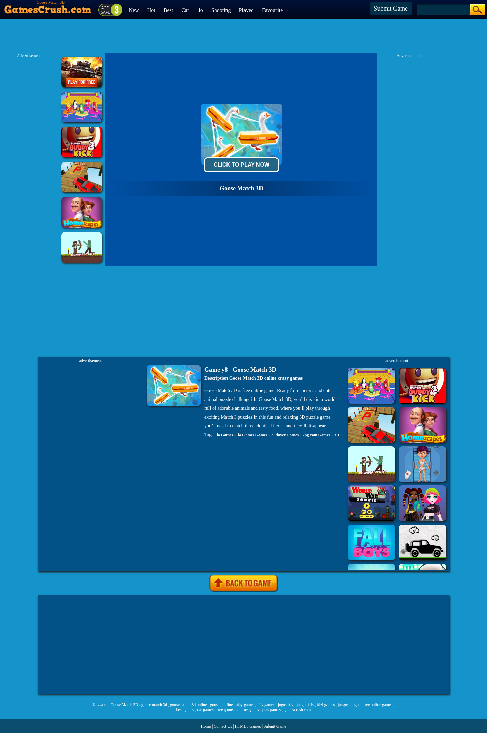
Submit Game (391, 8)
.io (200, 10)
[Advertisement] (243, 644)
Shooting (221, 10)
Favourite (272, 10)
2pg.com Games (316, 435)
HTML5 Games (248, 726)
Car (185, 10)
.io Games (224, 435)
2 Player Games (285, 435)
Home (206, 726)
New (134, 10)
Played (246, 10)
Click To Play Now (241, 165)
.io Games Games (252, 435)
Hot (151, 10)
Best (168, 10)
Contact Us (223, 726)
